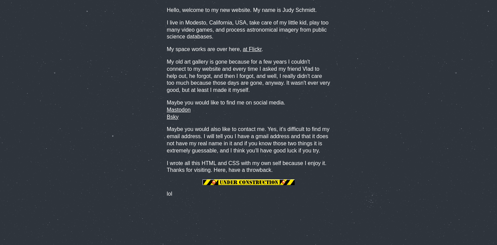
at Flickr (252, 49)
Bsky (173, 117)
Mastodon (179, 110)
